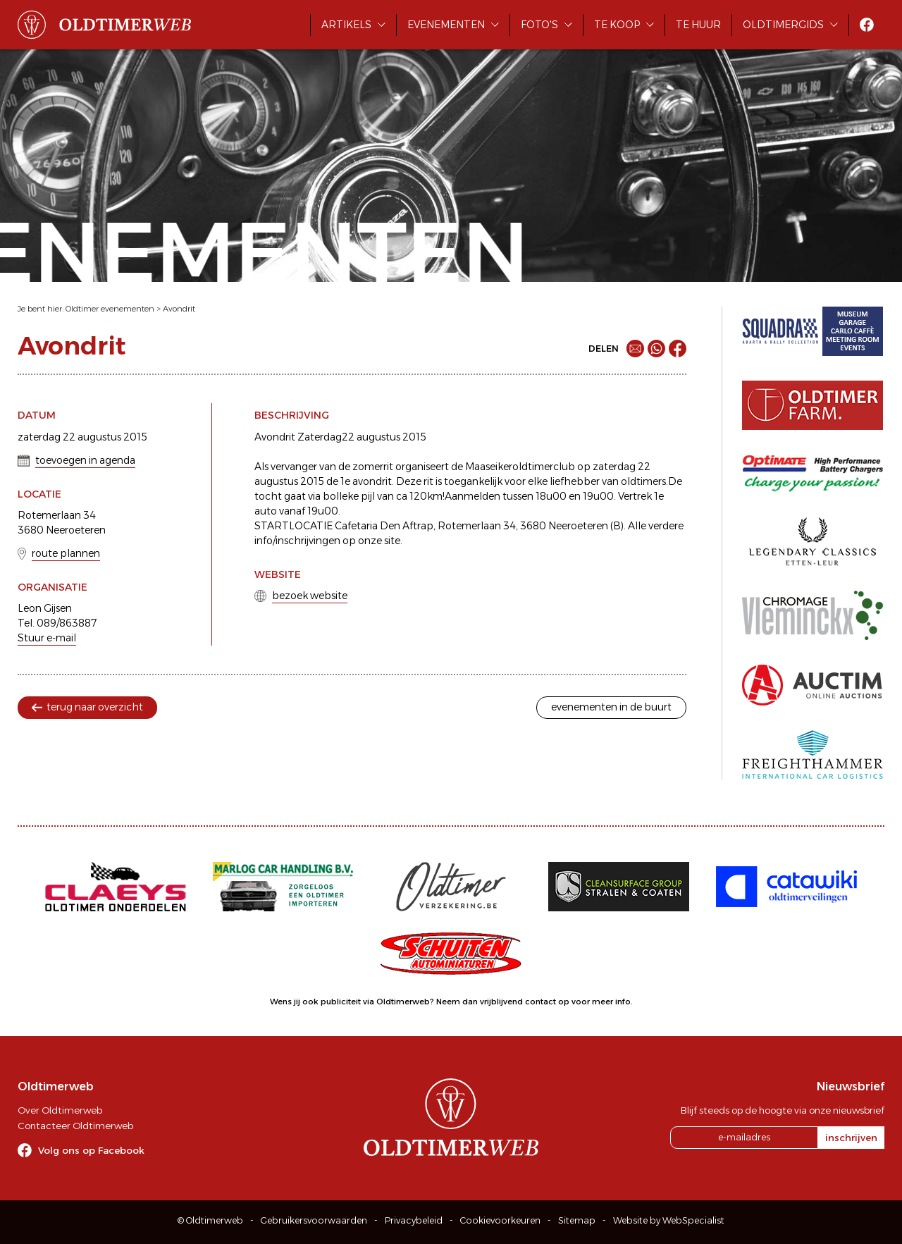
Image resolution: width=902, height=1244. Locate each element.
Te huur (698, 24)
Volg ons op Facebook (91, 1150)
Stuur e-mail (47, 638)
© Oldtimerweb (210, 1220)
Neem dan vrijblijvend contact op (502, 1001)
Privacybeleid (414, 1220)
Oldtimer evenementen (110, 309)
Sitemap (576, 1220)
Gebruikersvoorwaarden (314, 1220)
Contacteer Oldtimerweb (75, 1125)
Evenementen (446, 24)
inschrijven (851, 1137)
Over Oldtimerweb (60, 1110)
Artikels (346, 24)
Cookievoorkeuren (500, 1220)
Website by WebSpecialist (668, 1220)
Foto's (539, 24)
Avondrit (179, 309)
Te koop (617, 24)
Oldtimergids (783, 24)
